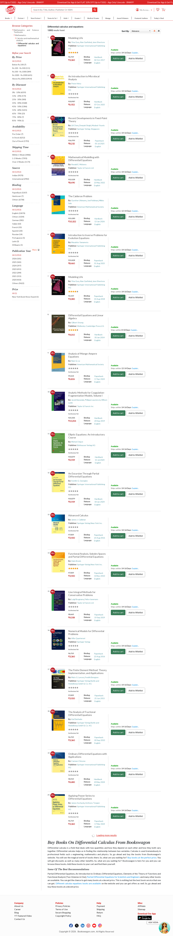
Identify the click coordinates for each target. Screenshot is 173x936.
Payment (101, 906)
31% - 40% (19, 103)
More (34, 250)
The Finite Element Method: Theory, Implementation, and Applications (87, 672)
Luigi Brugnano (77, 599)
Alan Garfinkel (86, 42)
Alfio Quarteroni (78, 638)
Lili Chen (75, 125)
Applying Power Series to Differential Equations (81, 797)
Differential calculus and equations (28, 44)
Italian (16, 224)
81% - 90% (18, 120)
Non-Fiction (35, 18)
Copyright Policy (63, 915)
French (17, 227)
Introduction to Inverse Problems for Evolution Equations (87, 237)
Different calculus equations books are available (78, 883)
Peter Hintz (76, 83)
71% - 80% (18, 117)
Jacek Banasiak (77, 400)
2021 (16, 276)
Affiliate (141, 906)
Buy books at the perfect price (141, 857)
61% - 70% (18, 113)
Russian (17, 234)
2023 (16, 269)
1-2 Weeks (19, 158)
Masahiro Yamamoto (79, 242)
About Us (18, 906)
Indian (17, 175)
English (18, 213)
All (16, 61)
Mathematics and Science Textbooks (26, 31)
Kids (65, 18)
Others (18, 199)
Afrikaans (17, 245)
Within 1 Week (21, 155)
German (18, 220)
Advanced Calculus (78, 515)
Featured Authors (141, 18)
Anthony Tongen (92, 803)
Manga (107, 18)
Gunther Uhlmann (78, 200)
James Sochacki (77, 803)
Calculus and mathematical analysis (27, 39)
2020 (16, 280)
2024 (16, 265)
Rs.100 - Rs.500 (21, 68)
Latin (15, 241)
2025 (16, 262)
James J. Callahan (78, 519)
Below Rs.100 (19, 64)
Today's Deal (159, 18)
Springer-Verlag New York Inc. (89, 523)
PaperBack (19, 192)
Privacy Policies (62, 906)
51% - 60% (19, 110)
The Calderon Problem (80, 196)
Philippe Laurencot (93, 400)
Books (7, 18)
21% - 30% (19, 99)
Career (17, 909)
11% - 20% (19, 96)
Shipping (101, 909)
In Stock (18, 137)
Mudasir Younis (98, 125)
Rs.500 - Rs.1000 (21, 71)
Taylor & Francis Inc (85, 406)
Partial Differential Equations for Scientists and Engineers (113, 877)
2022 (16, 272)
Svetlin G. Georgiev (79, 481)
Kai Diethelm (76, 719)
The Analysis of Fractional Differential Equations (81, 713)
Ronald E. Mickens (78, 164)
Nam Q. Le (75, 361)
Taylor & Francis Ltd (85, 168)
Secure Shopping (63, 912)
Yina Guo (75, 42)
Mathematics (20, 35)
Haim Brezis (76, 561)
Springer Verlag (83, 642)
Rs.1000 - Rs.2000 (22, 75)
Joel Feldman (92, 200)
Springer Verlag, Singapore (88, 129)
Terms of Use (61, 909)
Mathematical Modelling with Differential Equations (83, 159)
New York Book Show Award (25, 297)
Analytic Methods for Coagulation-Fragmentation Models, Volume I (86, 394)
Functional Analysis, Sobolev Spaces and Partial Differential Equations (87, 555)
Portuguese (18, 238)
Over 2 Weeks (21, 162)
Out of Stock (20, 141)
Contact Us (19, 919)
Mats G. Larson (77, 677)
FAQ (99, 915)
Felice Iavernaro (91, 599)
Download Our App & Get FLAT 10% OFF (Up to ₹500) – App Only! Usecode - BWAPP (111, 2)
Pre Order (17, 134)
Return (100, 912)
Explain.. (135, 52)
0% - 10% (19, 92)
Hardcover (18, 196)
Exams (77, 18)
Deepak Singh (85, 125)
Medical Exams (93, 18)
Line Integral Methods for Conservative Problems (82, 593)
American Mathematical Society (90, 207)
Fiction (20, 18)
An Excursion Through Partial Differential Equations (83, 475)
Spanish (17, 231)
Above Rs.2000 (22, 78)
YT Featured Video (23, 915)
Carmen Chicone (78, 761)
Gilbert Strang (77, 322)
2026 (16, 258)
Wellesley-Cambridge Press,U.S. (90, 326)
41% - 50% (19, 106)
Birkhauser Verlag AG (86, 445)
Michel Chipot (77, 442)
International (20, 179)
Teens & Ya (51, 18)
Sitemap (141, 909)
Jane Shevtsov (99, 42)
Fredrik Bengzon (92, 677)
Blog (16, 912)
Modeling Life (75, 37)
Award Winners (123, 18)
